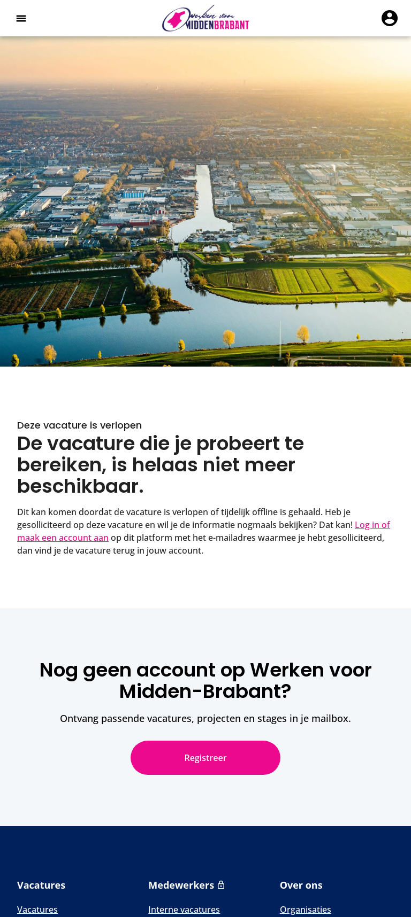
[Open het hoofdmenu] (21, 18)
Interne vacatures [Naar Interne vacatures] (184, 909)
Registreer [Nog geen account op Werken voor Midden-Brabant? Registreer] (205, 758)
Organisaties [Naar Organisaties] (305, 909)
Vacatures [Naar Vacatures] (37, 909)
